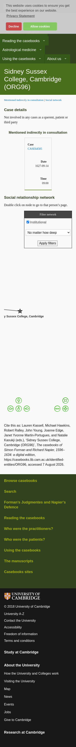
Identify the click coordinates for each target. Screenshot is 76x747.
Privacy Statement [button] (20, 16)
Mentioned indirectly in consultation (23, 100)
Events (9, 704)
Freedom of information (20, 634)
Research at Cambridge (24, 732)
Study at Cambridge (21, 652)
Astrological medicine (19, 50)
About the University (22, 665)
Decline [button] (14, 26)
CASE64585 (35, 148)
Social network (53, 100)
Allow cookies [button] (40, 26)
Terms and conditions (19, 640)
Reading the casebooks (21, 41)
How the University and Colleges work (31, 673)
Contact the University (20, 620)
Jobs (7, 712)
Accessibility (13, 627)
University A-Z (14, 614)
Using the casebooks (18, 59)
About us (54, 59)
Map (7, 689)
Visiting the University (19, 681)
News (8, 696)
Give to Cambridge (17, 720)
